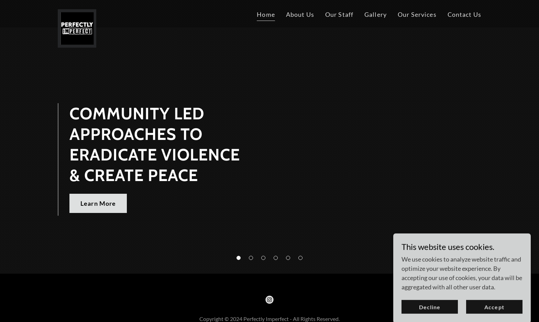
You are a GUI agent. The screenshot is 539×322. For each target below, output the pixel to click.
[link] (77, 12)
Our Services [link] (417, 14)
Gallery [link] (375, 14)
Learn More (98, 203)
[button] (238, 258)
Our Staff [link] (339, 14)
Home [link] (266, 14)
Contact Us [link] (464, 14)
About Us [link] (300, 14)
